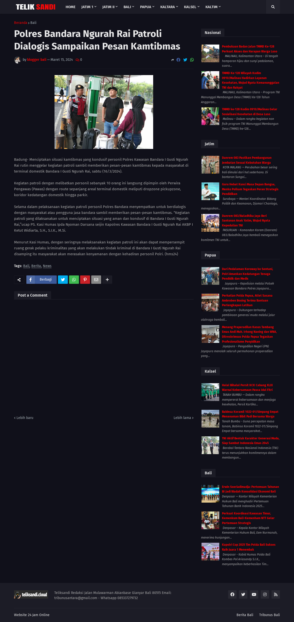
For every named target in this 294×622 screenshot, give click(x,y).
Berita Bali (245, 615)
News (47, 266)
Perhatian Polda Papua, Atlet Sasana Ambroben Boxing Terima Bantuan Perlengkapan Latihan (247, 300)
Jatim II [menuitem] (108, 7)
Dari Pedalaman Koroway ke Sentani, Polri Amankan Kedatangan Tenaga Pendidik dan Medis (247, 273)
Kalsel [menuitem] (190, 7)
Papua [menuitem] (145, 7)
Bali (33, 23)
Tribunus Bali (269, 615)
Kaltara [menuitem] (167, 7)
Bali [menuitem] (127, 7)
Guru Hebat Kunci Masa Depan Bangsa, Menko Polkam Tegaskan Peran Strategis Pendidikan (250, 189)
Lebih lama (182, 418)
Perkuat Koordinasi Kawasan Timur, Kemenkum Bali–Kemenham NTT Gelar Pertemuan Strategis (248, 518)
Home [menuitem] (70, 7)
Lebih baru (25, 418)
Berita (36, 266)
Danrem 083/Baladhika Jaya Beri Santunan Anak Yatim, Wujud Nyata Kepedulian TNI (246, 220)
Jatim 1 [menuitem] (87, 7)
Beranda (20, 23)
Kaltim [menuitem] (211, 7)
